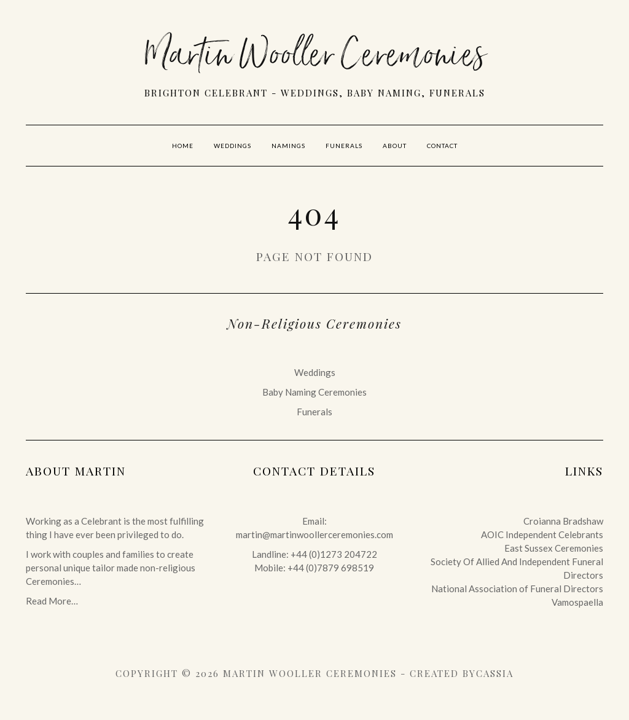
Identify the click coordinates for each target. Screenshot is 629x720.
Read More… (52, 600)
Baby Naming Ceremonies (314, 391)
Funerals (344, 145)
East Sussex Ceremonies (553, 548)
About (395, 145)
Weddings (232, 145)
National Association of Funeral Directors (517, 588)
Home (182, 145)
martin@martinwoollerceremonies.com (314, 534)
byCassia (488, 673)
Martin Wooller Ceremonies (314, 58)
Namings (288, 145)
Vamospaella (577, 602)
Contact (442, 145)
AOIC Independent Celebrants (542, 534)
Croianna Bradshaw (563, 520)
